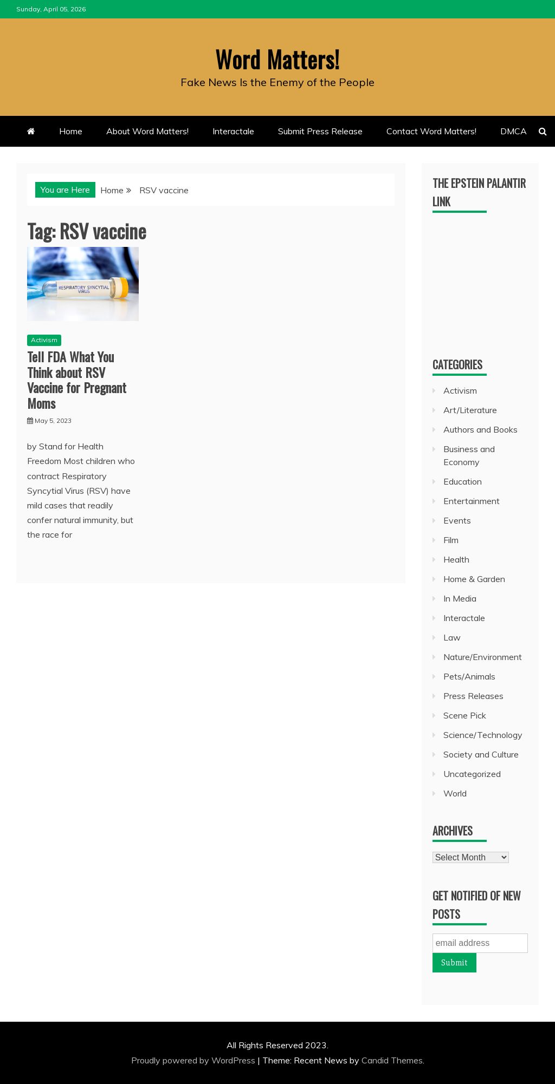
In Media (459, 598)
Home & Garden (474, 578)
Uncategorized (472, 773)
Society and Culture (481, 754)
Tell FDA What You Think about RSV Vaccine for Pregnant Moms (76, 380)
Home (70, 131)
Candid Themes (392, 1060)
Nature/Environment (482, 656)
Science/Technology (482, 734)
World (455, 793)
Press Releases (473, 695)
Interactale (233, 131)
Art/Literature (470, 409)
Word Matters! (277, 59)
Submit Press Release (320, 131)
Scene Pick (464, 715)
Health (456, 559)
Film (451, 539)
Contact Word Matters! (431, 131)
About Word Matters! (147, 131)
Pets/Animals (469, 676)
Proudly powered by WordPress (194, 1060)
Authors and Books (480, 429)
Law (452, 637)
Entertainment (471, 500)
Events (457, 520)
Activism (44, 340)
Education (462, 481)
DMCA (513, 131)
